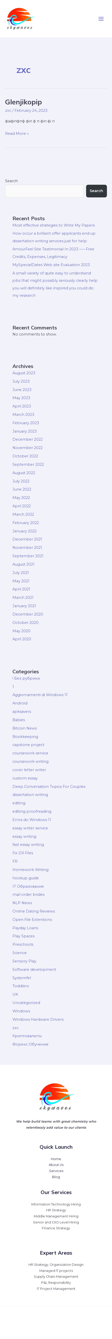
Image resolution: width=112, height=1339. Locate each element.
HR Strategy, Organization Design (56, 1265)
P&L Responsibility (56, 1283)
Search (11, 181)
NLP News (22, 903)
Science (19, 953)
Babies (18, 720)
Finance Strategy (56, 1228)
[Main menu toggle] (101, 19)
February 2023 (25, 423)
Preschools (22, 944)
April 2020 (21, 639)
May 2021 (20, 581)
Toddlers (20, 986)
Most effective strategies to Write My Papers (53, 225)
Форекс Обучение (30, 1044)
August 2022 (23, 473)
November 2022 (27, 447)
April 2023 (21, 406)
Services (56, 1171)
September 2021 (27, 556)
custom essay (25, 778)
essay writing (24, 836)
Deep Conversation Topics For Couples (48, 786)
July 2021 (20, 572)
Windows (21, 1011)
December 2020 (27, 614)
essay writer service (30, 828)
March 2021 (23, 597)
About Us (56, 1165)
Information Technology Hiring (56, 1204)
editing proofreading (31, 811)
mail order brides (28, 894)
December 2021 (27, 539)
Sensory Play (24, 961)
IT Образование (28, 886)
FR (15, 861)
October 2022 (25, 456)
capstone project (28, 744)
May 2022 (21, 497)
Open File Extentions (32, 919)
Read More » (17, 133)
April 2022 (21, 506)
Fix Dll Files (22, 853)
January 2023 (24, 431)
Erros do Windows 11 (31, 819)
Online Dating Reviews (33, 911)
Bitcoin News (24, 728)
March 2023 (23, 414)
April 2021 (21, 589)
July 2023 (21, 381)
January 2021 (24, 606)
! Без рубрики (26, 678)
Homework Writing (30, 869)
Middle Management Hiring (56, 1216)
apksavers (21, 711)
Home (56, 1159)
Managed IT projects (56, 1271)
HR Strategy (56, 1210)
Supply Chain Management (56, 1276)
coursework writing (30, 761)
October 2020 (25, 622)
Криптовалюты (27, 1036)
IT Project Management (56, 1289)
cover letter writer (29, 770)
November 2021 (27, 547)
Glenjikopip (23, 102)
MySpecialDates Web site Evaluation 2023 (51, 265)
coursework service (30, 753)
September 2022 (28, 464)
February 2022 (25, 522)
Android (19, 703)
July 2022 (20, 481)
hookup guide (25, 878)
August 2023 (23, 373)
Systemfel (21, 978)
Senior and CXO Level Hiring (56, 1222)
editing (18, 803)
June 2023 (21, 389)
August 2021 (23, 564)
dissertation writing (30, 794)
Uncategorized (26, 1002)
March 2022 (23, 514)
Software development (34, 969)
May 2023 (21, 398)
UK (15, 994)
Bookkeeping (25, 736)
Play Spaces (23, 936)
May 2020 (21, 631)
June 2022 (21, 489)
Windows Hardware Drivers (37, 1019)
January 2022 (24, 531)
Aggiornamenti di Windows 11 (40, 695)
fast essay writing (28, 844)
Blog (56, 1177)
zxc (8, 110)
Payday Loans (25, 928)
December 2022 (27, 439)
